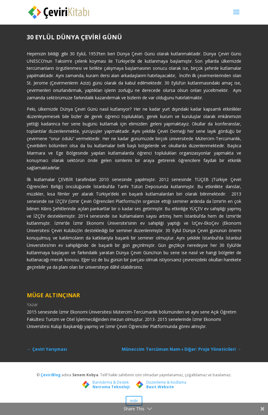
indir (134, 400)
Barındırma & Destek (111, 382)
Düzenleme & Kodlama (166, 382)
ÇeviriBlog (51, 374)
